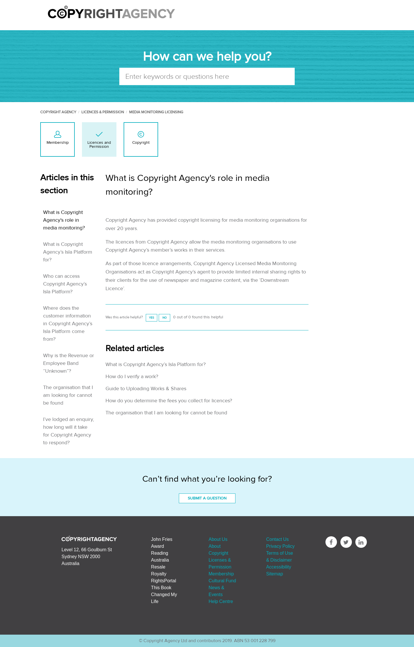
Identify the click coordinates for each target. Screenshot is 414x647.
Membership (221, 573)
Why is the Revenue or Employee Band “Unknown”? (68, 363)
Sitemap (274, 573)
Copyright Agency (58, 112)
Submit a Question (207, 498)
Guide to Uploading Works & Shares (146, 388)
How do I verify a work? (132, 376)
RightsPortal (163, 580)
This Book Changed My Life (164, 594)
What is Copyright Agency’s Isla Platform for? (67, 252)
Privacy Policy (280, 546)
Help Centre (221, 601)
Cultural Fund (222, 580)
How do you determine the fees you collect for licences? (169, 400)
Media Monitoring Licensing (156, 112)
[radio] (151, 317)
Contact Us (277, 539)
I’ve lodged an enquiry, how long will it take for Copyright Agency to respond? (68, 431)
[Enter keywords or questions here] (207, 76)
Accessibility (278, 566)
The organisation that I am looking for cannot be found (68, 395)
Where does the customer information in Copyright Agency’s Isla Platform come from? (67, 323)
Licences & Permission (102, 112)
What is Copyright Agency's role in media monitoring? (64, 220)
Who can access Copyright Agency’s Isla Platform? (65, 284)
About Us (218, 539)
